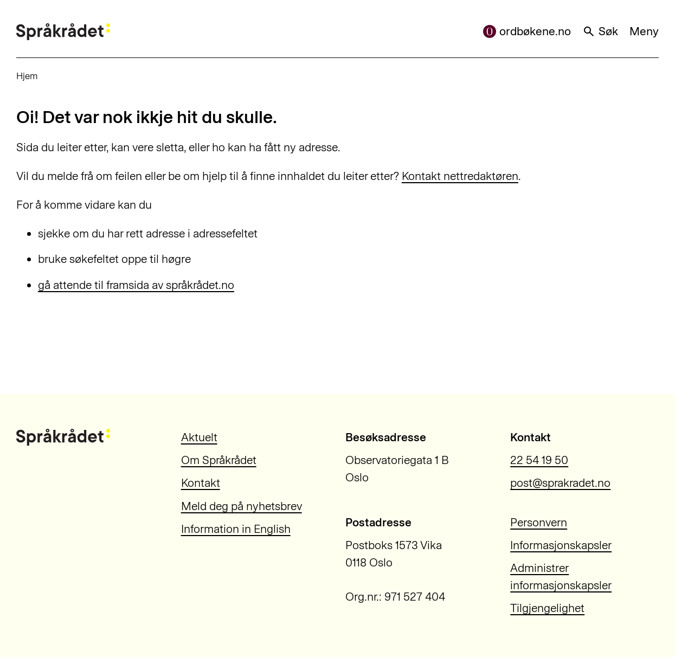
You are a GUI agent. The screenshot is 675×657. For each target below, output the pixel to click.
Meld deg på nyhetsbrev (241, 506)
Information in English (236, 529)
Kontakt (200, 482)
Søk (600, 31)
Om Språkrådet (218, 460)
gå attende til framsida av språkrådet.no (136, 285)
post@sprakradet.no (560, 482)
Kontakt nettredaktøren (460, 176)
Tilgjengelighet (547, 608)
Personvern (538, 522)
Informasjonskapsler (561, 545)
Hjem (27, 75)
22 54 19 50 (539, 460)
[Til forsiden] (63, 31)
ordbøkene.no (527, 31)
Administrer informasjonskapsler (561, 576)
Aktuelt (199, 437)
